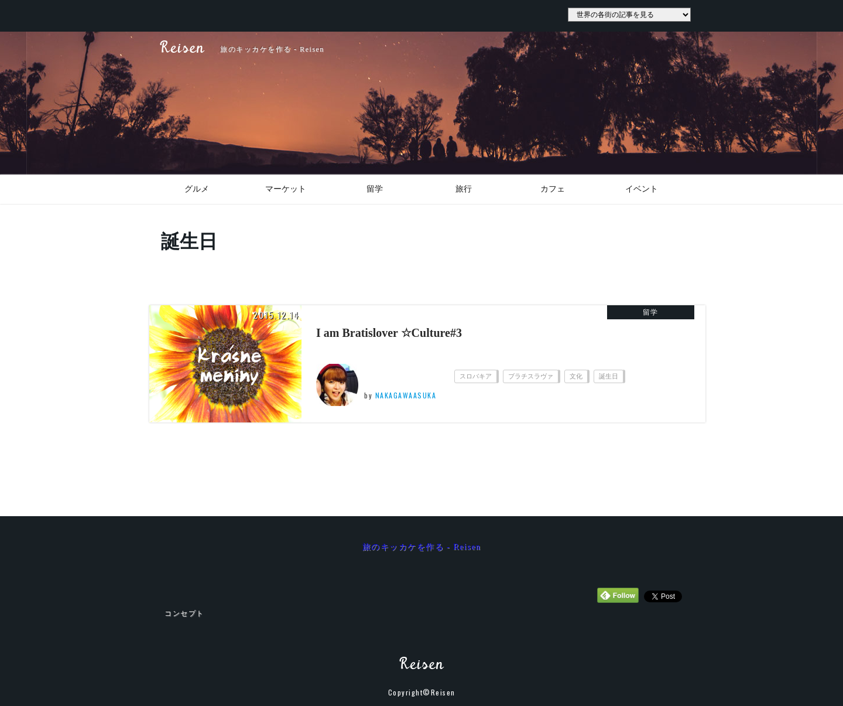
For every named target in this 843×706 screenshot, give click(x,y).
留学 (374, 189)
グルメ (196, 189)
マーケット (285, 189)
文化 (576, 376)
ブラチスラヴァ (530, 376)
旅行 (463, 189)
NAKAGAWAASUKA (406, 395)
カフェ (552, 189)
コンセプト (184, 613)
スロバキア (476, 376)
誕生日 (608, 376)
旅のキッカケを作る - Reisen (421, 547)
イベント (641, 189)
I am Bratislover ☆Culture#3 (389, 332)
